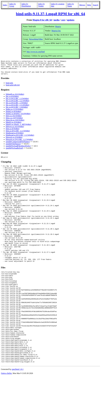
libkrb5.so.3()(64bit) (13, 125)
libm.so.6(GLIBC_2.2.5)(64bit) (18, 134)
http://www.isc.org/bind (36, 52)
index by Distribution (26, 5)
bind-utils (9, 86)
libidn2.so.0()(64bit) (13, 114)
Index (5, 5)
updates (70, 20)
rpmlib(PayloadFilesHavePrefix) (18, 149)
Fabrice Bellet (6, 415)
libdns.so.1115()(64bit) (14, 112)
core (63, 20)
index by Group (12, 5)
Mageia (58, 26)
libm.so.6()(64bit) (12, 132)
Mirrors (82, 5)
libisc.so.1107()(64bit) (14, 121)
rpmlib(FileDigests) (13, 147)
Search (95, 5)
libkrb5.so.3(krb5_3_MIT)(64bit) (18, 127)
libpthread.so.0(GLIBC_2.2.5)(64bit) (20, 138)
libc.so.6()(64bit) (12, 99)
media (56, 20)
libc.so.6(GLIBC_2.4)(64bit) (17, 110)
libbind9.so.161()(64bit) (15, 97)
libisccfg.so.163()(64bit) (15, 123)
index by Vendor (41, 5)
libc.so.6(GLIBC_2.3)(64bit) (17, 106)
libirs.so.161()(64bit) (14, 119)
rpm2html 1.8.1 (18, 411)
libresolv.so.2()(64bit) (14, 140)
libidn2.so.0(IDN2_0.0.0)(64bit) (18, 116)
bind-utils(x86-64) (13, 88)
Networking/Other (36, 39)
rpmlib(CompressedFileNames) (18, 144)
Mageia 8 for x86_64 (42, 20)
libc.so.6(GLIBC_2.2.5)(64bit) (17, 104)
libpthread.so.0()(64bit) (15, 136)
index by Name (70, 5)
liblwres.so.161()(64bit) (15, 129)
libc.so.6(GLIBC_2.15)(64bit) (17, 101)
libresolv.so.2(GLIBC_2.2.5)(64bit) (19, 142)
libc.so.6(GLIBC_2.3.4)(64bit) (17, 108)
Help (89, 5)
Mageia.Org (56, 31)
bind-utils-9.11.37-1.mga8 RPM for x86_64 (50, 14)
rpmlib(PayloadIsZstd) (14, 151)
